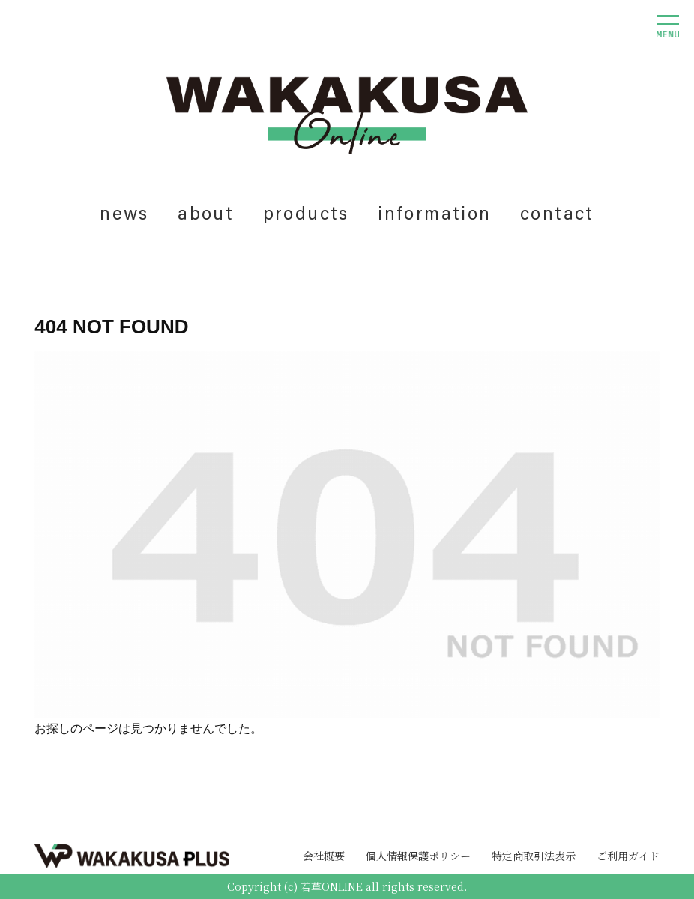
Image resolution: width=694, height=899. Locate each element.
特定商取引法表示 (534, 855)
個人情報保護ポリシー (418, 855)
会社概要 (324, 855)
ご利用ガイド (628, 855)
